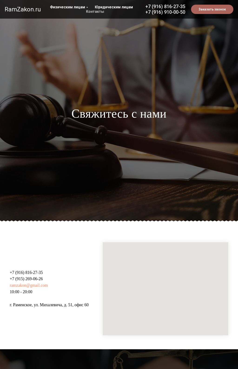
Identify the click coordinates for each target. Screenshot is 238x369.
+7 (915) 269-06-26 (26, 278)
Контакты (95, 11)
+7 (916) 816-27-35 (165, 6)
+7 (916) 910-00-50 (165, 12)
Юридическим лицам (114, 7)
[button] (212, 9)
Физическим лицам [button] (67, 7)
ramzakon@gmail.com (29, 285)
